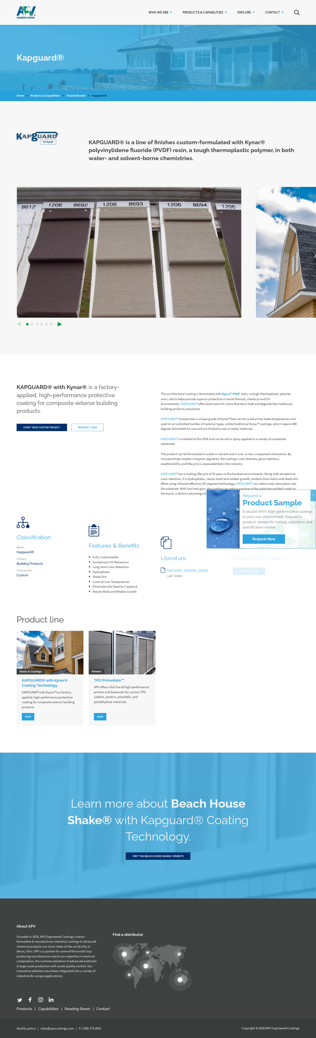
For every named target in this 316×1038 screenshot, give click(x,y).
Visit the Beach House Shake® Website (158, 868)
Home (20, 95)
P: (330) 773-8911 (90, 1028)
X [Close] (313, 495)
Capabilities (48, 1009)
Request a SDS (87, 434)
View (28, 724)
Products (24, 1009)
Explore (244, 12)
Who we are (158, 12)
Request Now (263, 539)
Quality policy (26, 1028)
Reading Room (77, 1009)
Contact (272, 12)
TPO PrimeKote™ (109, 687)
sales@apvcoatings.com (57, 1028)
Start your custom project (41, 434)
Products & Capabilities (203, 12)
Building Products (30, 571)
